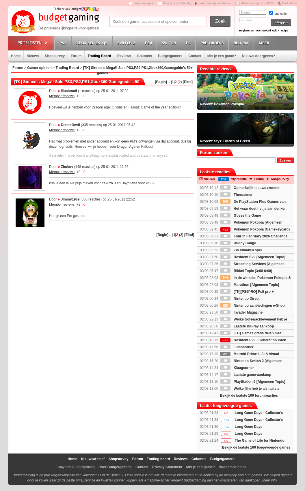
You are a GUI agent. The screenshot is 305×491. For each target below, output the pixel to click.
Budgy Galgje (238, 243)
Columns (144, 56)
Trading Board (99, 56)
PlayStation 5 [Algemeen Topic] (252, 382)
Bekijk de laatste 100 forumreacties (249, 395)
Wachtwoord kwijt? (267, 30)
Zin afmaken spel (241, 250)
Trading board (158, 459)
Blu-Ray (242, 43)
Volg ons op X (143, 3)
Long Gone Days (248, 427)
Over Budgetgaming (115, 467)
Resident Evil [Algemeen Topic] (252, 257)
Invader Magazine (241, 312)
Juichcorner (237, 347)
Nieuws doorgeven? (258, 56)
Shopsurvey (55, 56)
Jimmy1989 (70, 199)
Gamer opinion (39, 68)
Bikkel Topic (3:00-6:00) (246, 271)
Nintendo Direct (240, 299)
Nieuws (33, 56)
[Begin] (161, 82)
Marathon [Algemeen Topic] (249, 285)
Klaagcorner (237, 368)
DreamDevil (70, 125)
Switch (170, 43)
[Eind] (188, 82)
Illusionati (69, 91)
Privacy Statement (167, 467)
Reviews (124, 56)
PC (189, 43)
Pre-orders (213, 43)
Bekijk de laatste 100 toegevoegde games (256, 447)
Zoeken (285, 160)
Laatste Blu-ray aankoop (247, 326)
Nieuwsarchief (93, 459)
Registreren (246, 30)
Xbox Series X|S (92, 43)
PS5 (63, 43)
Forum (76, 56)
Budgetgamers (170, 56)
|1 (172, 82)
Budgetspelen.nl (232, 467)
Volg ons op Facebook (215, 3)
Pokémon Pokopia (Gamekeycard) (255, 229)
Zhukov (67, 167)
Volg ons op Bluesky (177, 3)
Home (16, 56)
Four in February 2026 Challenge (253, 236)
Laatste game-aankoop (245, 375)
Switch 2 (127, 43)
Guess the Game (240, 215)
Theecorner (236, 195)
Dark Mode (289, 3)
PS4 (149, 43)
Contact (194, 56)
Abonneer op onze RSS (257, 3)
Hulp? (284, 30)
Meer (265, 43)
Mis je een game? (221, 56)
